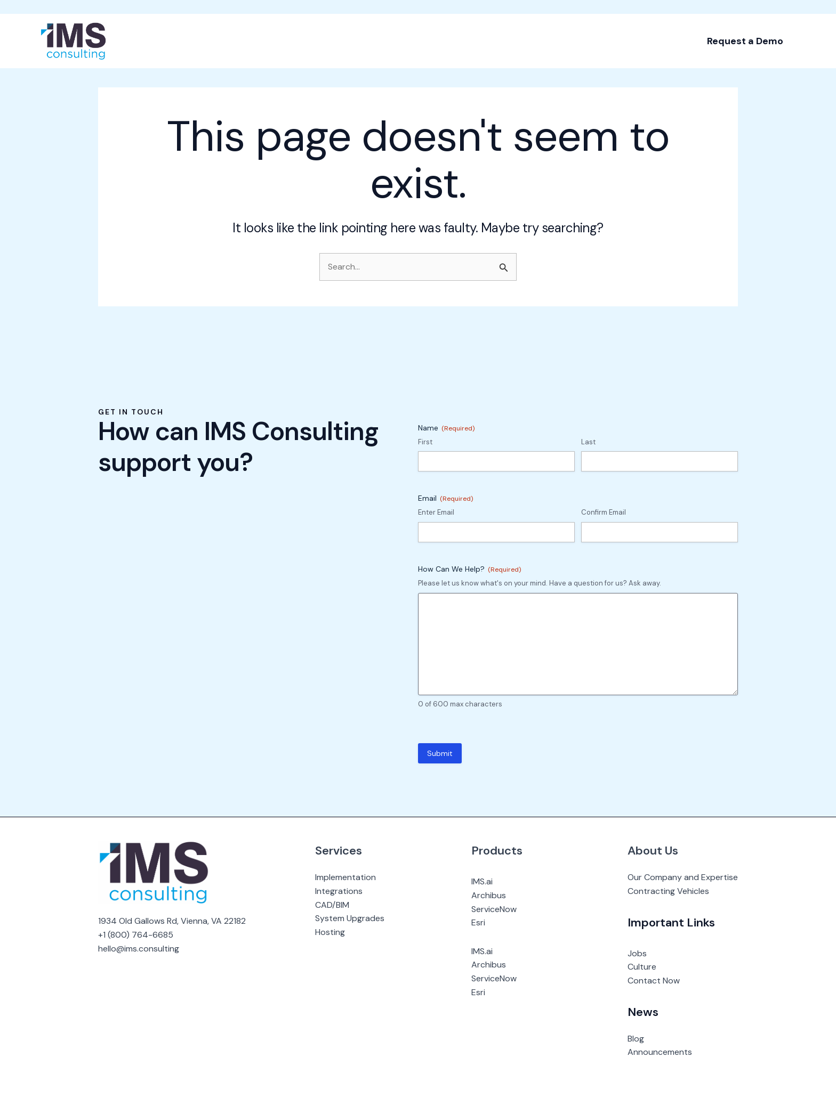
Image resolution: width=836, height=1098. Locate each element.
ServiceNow (494, 909)
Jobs (637, 953)
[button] (745, 26)
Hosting (330, 932)
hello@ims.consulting (138, 948)
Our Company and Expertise (683, 877)
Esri (478, 922)
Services (338, 850)
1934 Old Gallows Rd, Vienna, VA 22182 (172, 920)
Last (588, 441)
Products (496, 850)
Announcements (660, 1052)
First (425, 441)
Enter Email (436, 512)
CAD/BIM (332, 904)
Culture (642, 966)
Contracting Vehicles (668, 891)
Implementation (345, 877)
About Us (653, 850)
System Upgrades (349, 918)
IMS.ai (482, 881)
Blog (636, 1038)
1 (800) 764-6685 (138, 934)
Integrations (339, 891)
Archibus (488, 895)
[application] (166, 26)
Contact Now (654, 980)
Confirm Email (603, 512)
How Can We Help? (469, 569)
